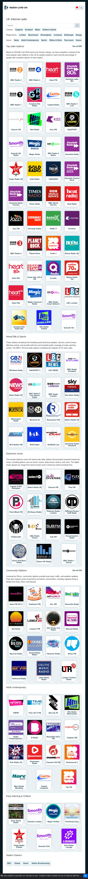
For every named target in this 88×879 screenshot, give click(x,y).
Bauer (25, 863)
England (19, 30)
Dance (78, 40)
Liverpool (58, 35)
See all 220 (77, 570)
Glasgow (79, 35)
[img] (81, 8)
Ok (85, 876)
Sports (44, 40)
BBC (9, 863)
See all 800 (77, 46)
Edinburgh (68, 35)
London (22, 35)
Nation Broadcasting (41, 863)
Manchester (33, 35)
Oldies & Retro (55, 40)
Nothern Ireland (49, 30)
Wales (37, 30)
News (16, 40)
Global (17, 863)
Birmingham (46, 35)
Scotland (29, 30)
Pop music (69, 40)
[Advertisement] (44, 17)
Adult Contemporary (30, 40)
